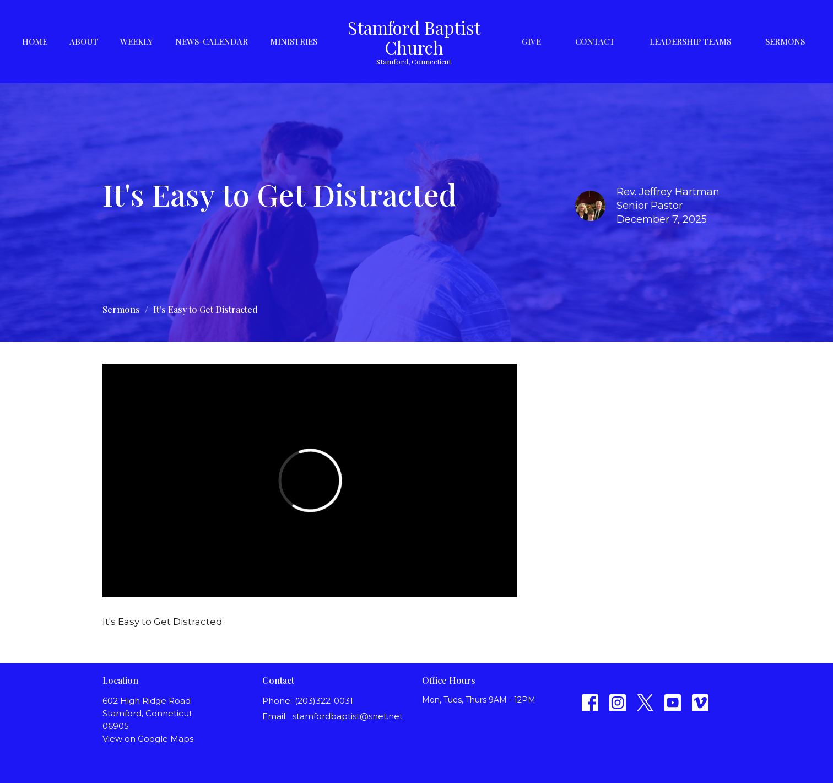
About (83, 41)
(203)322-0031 (324, 700)
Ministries (293, 41)
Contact (595, 41)
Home (34, 41)
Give (531, 41)
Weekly (136, 41)
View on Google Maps (147, 738)
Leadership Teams (690, 41)
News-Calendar (211, 41)
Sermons (785, 41)
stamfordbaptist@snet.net (348, 716)
